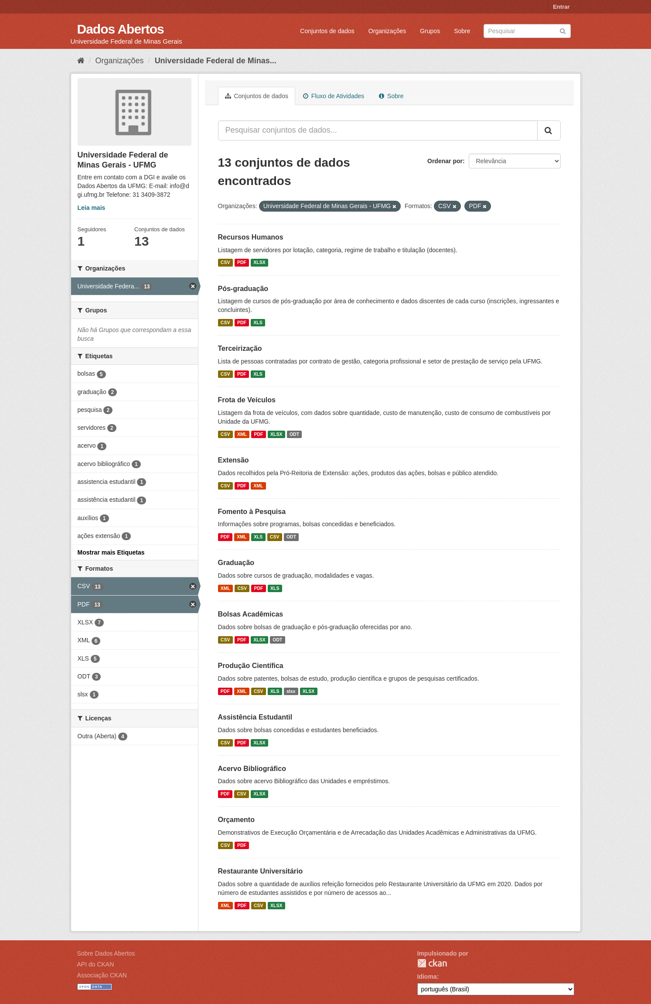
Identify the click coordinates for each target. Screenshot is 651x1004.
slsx (290, 691)
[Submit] (562, 30)
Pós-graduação (243, 288)
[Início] (81, 60)
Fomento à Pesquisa (252, 511)
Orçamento (236, 819)
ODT (294, 434)
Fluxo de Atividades (333, 96)
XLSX (259, 262)
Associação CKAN (102, 975)
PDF (241, 262)
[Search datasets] (527, 31)
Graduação (236, 562)
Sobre (462, 30)
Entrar (561, 6)
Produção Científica (250, 665)
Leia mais (92, 207)
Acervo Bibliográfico (252, 768)
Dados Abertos (120, 29)
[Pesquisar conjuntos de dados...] (378, 130)
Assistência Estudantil (255, 717)
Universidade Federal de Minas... (215, 60)
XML (242, 434)
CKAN (432, 963)
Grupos (430, 30)
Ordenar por (445, 161)
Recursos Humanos (250, 237)
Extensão (233, 460)
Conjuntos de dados (327, 30)
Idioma (427, 976)
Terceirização (240, 348)
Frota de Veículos (247, 400)
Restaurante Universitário (260, 871)
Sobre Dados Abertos (106, 953)
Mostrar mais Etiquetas (111, 552)
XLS (257, 322)
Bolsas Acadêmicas (250, 614)
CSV (225, 262)
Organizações (387, 30)
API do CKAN (95, 964)
